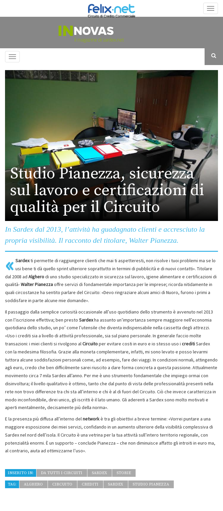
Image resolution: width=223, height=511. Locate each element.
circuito (62, 484)
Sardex (99, 472)
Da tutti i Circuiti (61, 472)
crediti (90, 484)
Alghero (33, 484)
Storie (124, 472)
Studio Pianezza (151, 484)
